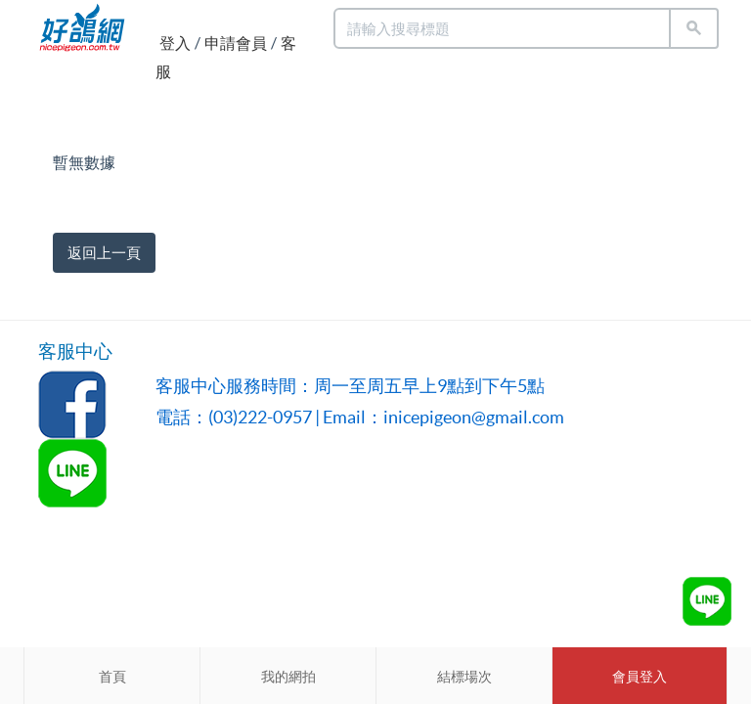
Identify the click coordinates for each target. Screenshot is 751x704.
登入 (175, 43)
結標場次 (464, 676)
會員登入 (639, 676)
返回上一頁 (104, 252)
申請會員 (235, 43)
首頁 (112, 676)
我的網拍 (288, 676)
